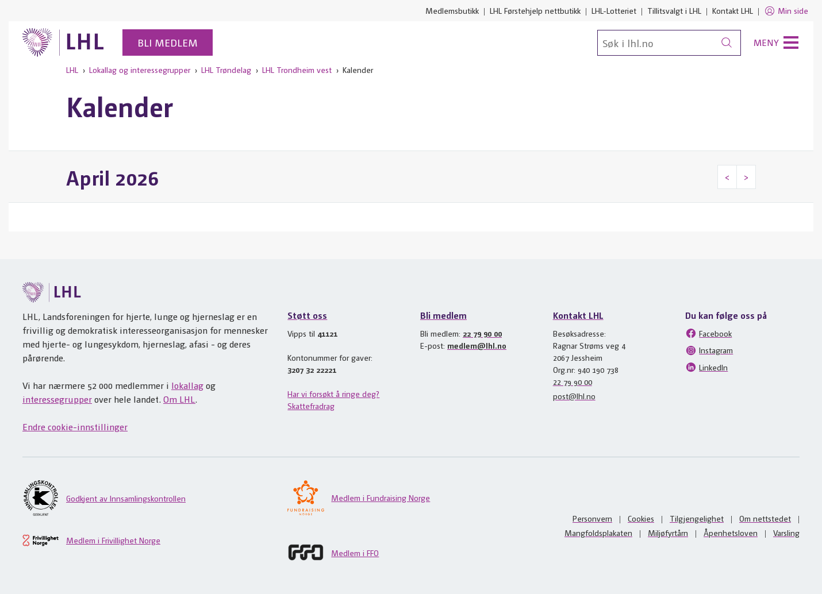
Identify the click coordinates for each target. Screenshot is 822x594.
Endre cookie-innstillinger (75, 427)
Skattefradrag (311, 405)
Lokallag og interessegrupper (139, 69)
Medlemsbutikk (452, 10)
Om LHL (179, 399)
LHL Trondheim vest (297, 69)
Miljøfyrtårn (668, 532)
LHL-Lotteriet (613, 10)
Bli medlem (167, 42)
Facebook (708, 333)
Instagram (709, 350)
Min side (786, 11)
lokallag (187, 385)
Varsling (786, 532)
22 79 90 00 (482, 333)
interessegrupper (57, 399)
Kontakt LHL (732, 10)
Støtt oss (307, 315)
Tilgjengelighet (697, 518)
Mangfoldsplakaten (598, 532)
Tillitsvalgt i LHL (674, 10)
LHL (72, 69)
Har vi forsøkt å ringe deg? (333, 393)
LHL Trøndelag (226, 69)
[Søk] (669, 43)
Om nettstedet (765, 518)
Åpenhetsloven (731, 532)
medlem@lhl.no (476, 345)
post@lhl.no (574, 396)
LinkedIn (706, 367)
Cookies (641, 518)
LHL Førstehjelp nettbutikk (535, 10)
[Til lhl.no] (63, 42)
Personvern (592, 518)
